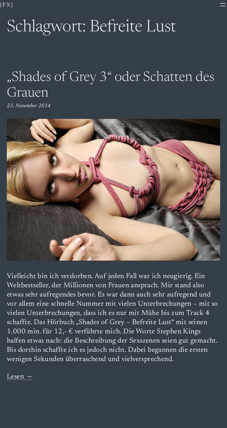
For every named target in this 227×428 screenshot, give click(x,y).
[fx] (7, 5)
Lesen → (20, 377)
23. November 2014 (29, 106)
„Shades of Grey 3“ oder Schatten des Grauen (110, 85)
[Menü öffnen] (223, 5)
